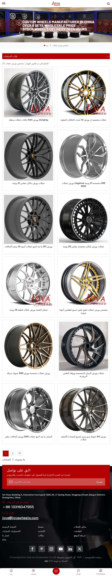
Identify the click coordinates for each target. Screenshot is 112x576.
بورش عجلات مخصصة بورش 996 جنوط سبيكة (28, 373)
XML (4, 540)
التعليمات (78, 531)
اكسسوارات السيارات (11, 531)
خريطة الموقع (80, 535)
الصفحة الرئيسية (9, 526)
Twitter (79, 549)
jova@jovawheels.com (20, 518)
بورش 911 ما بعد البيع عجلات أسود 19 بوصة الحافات (28, 246)
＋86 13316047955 (18, 507)
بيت (46, 45)
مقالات (41, 535)
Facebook (32, 549)
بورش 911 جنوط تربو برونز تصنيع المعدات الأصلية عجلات (83, 438)
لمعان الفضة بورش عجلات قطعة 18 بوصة (28, 309)
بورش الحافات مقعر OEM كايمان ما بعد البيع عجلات (28, 436)
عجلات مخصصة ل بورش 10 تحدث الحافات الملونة (83, 119)
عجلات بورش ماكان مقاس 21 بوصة (28, 183)
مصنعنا (41, 526)
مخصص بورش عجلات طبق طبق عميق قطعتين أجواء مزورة (83, 311)
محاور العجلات (80, 526)
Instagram (51, 549)
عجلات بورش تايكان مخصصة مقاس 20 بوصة (83, 246)
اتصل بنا (5, 535)
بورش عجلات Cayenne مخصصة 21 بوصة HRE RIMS (83, 184)
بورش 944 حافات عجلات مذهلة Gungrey (28, 119)
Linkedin (70, 549)
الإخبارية (41, 531)
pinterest (41, 549)
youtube (60, 549)
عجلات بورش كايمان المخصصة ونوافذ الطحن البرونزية (83, 374)
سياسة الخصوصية (93, 557)
